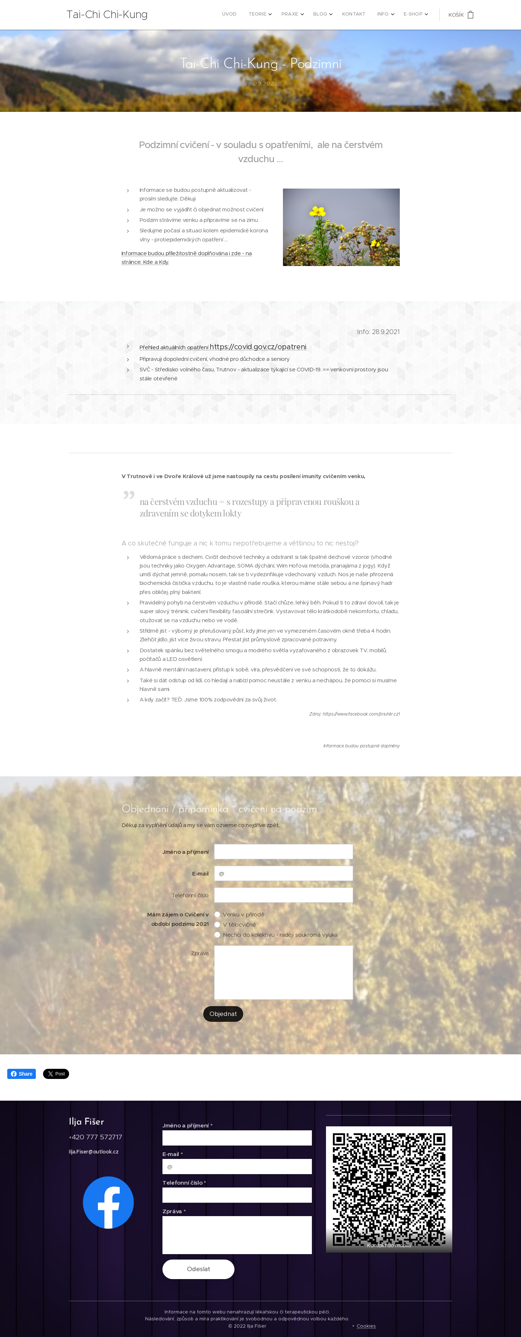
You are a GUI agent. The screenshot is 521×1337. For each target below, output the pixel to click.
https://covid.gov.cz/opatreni (257, 346)
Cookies (366, 1326)
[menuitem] (340, 15)
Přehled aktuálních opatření (175, 347)
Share (21, 1074)
